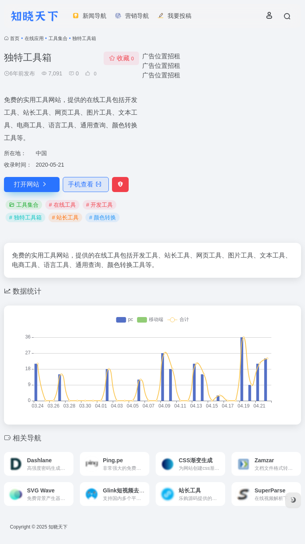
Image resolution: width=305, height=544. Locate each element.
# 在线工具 (62, 205)
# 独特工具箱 (25, 217)
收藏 (121, 58)
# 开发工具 (99, 205)
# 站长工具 (65, 217)
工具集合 (58, 38)
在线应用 (34, 38)
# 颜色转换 (102, 217)
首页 (14, 38)
